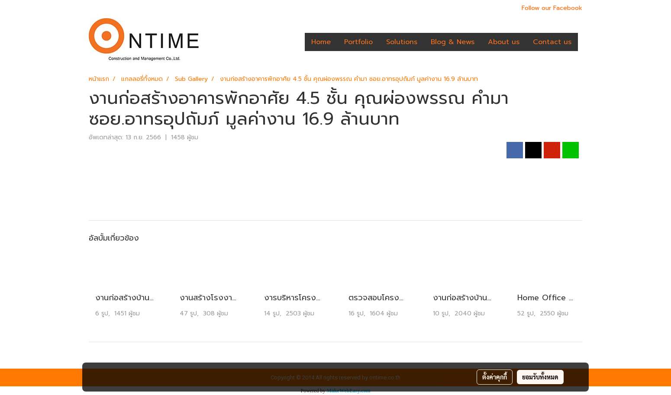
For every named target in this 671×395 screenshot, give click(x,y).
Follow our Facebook (552, 8)
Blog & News (452, 42)
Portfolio (358, 42)
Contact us (552, 42)
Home (321, 42)
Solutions (401, 42)
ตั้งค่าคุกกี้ (494, 377)
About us (503, 42)
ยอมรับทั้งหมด (540, 377)
